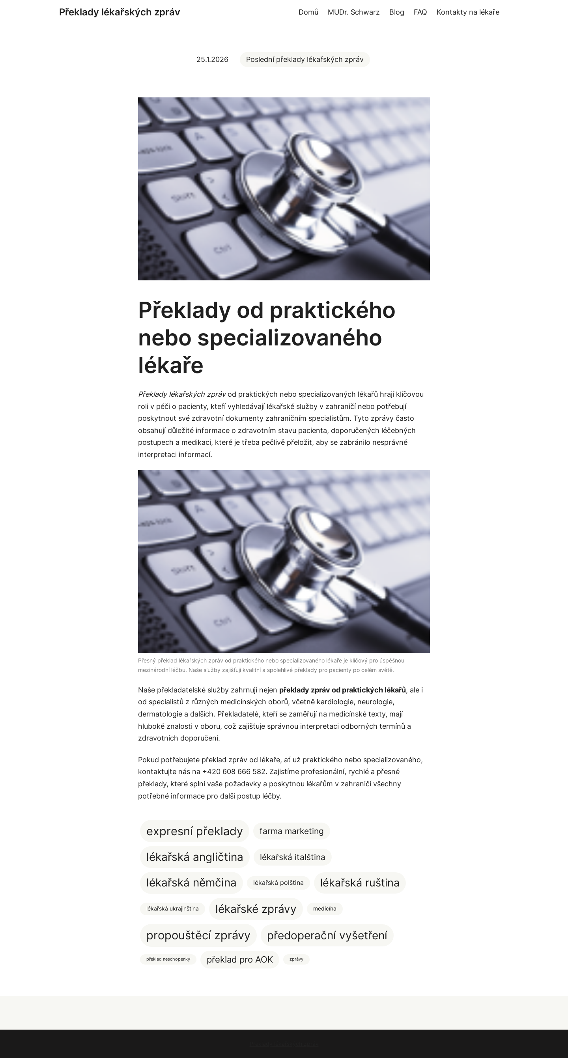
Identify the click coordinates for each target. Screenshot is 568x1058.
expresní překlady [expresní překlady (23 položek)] (194, 831)
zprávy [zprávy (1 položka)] (296, 959)
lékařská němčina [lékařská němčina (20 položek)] (191, 882)
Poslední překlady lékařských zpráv (305, 59)
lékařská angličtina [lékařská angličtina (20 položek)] (194, 857)
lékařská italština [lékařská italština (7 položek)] (292, 857)
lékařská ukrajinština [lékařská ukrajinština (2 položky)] (172, 908)
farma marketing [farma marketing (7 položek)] (292, 831)
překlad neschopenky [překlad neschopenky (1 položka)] (168, 959)
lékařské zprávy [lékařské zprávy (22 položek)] (256, 909)
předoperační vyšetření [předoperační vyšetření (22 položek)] (327, 935)
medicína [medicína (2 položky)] (324, 908)
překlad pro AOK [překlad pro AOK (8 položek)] (240, 959)
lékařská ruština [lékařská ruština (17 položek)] (360, 882)
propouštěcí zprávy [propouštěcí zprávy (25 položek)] (198, 935)
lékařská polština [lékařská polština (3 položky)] (278, 882)
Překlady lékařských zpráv (119, 12)
